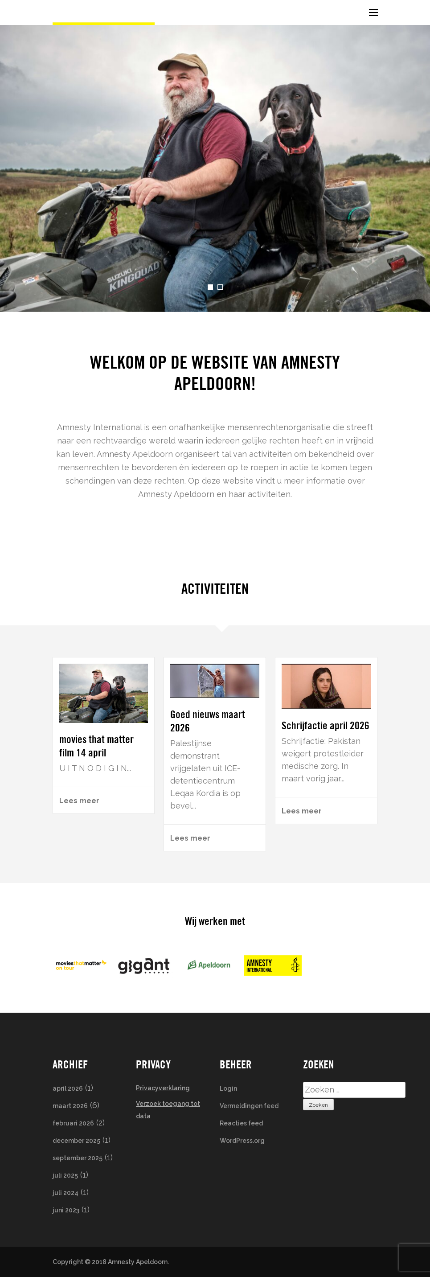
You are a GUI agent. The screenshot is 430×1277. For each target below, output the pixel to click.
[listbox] (215, 168)
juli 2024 (65, 1192)
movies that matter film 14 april (96, 746)
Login (228, 1088)
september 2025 (77, 1158)
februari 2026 (73, 1123)
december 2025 (76, 1140)
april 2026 (68, 1088)
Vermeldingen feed (249, 1105)
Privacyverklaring (163, 1088)
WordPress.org (242, 1140)
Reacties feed (241, 1123)
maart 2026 (70, 1105)
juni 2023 (66, 1210)
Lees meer (79, 801)
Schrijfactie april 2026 (325, 725)
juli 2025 (65, 1175)
